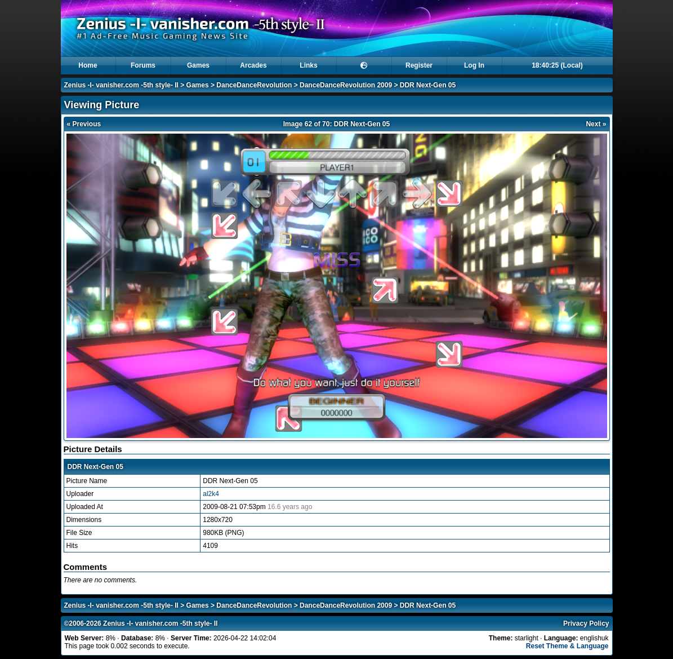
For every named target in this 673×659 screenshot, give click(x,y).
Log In (474, 65)
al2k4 (211, 494)
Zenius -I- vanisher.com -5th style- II (121, 85)
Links (308, 65)
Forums (143, 65)
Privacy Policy (586, 623)
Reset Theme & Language (567, 646)
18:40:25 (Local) (557, 65)
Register (419, 65)
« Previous (84, 124)
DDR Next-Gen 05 (428, 85)
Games (198, 65)
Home (87, 65)
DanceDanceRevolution (254, 85)
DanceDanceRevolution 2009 (346, 85)
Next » (596, 124)
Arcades (253, 65)
